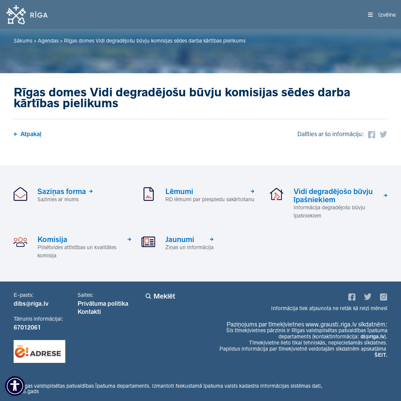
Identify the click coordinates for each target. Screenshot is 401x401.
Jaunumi (179, 239)
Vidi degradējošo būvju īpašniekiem (333, 195)
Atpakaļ (30, 134)
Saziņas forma (61, 191)
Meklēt (164, 296)
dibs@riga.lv (31, 303)
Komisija (52, 239)
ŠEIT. (380, 355)
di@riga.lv (372, 336)
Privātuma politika (103, 303)
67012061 (27, 327)
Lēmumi (179, 191)
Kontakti (89, 311)
